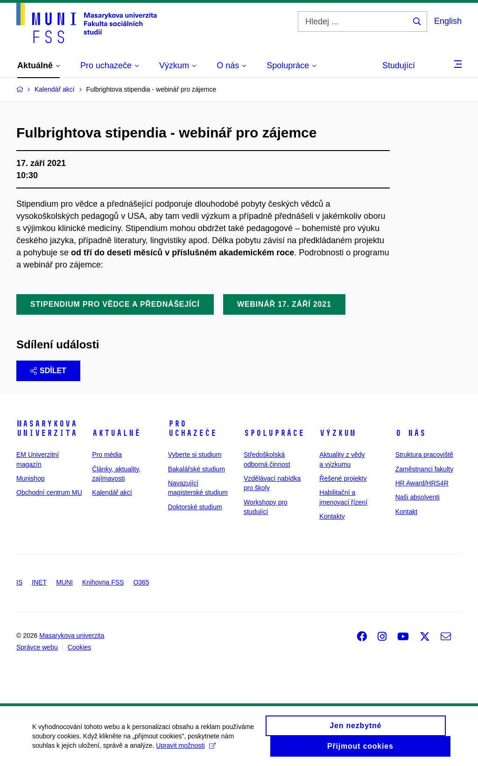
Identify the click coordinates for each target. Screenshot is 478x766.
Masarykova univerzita (46, 428)
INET (39, 582)
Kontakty (331, 516)
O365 (141, 582)
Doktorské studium (195, 507)
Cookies (79, 647)
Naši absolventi (417, 497)
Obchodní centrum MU (49, 492)
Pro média (107, 454)
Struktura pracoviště (424, 454)
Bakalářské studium (196, 469)
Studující (398, 65)
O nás (410, 433)
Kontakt (406, 511)
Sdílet (48, 371)
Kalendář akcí (112, 492)
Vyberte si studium (195, 454)
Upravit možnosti (186, 750)
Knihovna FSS (103, 582)
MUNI (64, 582)
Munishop (30, 478)
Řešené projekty (342, 478)
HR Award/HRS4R (422, 483)
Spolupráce (274, 433)
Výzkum (337, 433)
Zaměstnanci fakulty (424, 469)
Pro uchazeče (192, 428)
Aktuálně (116, 433)
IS (19, 582)
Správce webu (37, 647)
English (448, 21)
